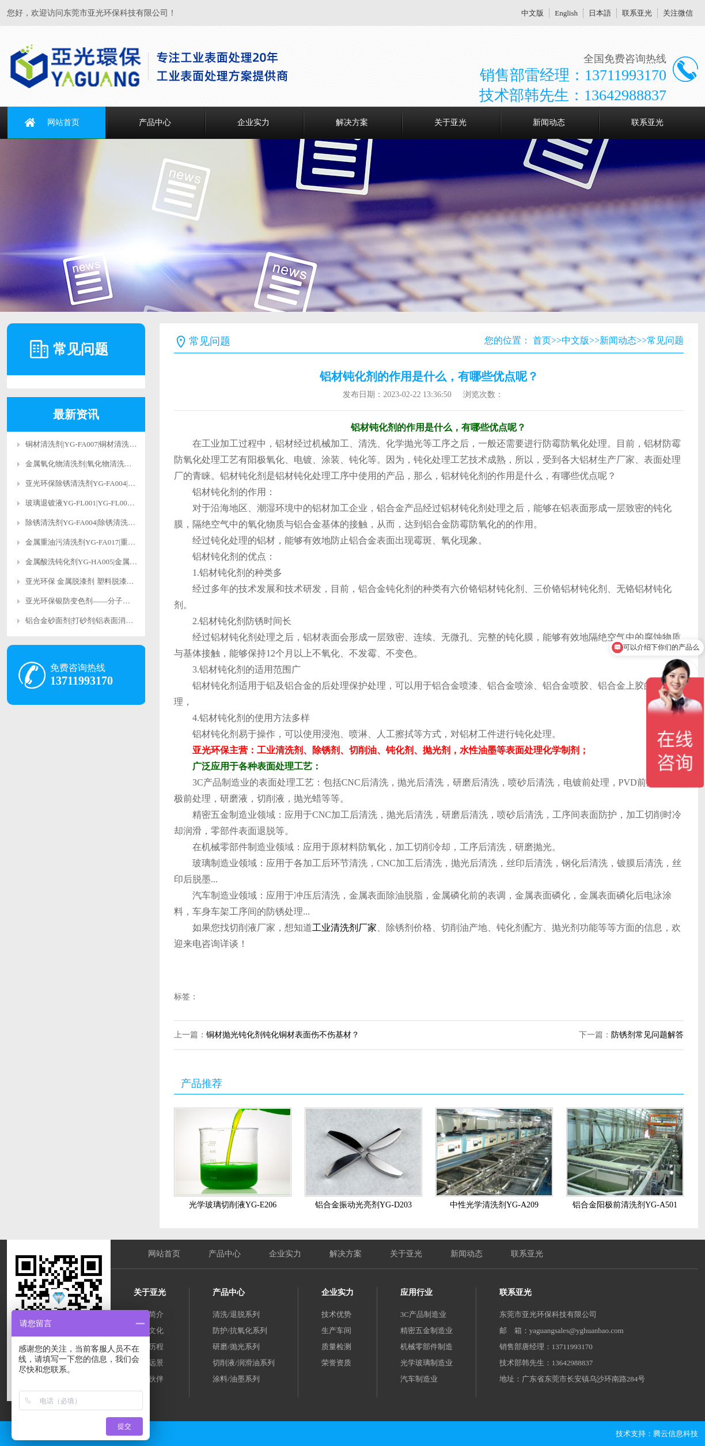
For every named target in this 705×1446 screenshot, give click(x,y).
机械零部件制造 (426, 1346)
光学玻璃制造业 (426, 1362)
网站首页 (63, 122)
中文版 (532, 13)
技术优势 (336, 1314)
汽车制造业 (419, 1379)
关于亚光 (450, 122)
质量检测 (336, 1346)
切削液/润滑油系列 (244, 1362)
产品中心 (155, 122)
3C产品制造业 (423, 1314)
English (566, 13)
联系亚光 (637, 13)
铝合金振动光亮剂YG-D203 (363, 1204)
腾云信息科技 (675, 1433)
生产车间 (336, 1330)
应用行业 (416, 1292)
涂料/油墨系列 (236, 1379)
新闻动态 (549, 122)
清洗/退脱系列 (236, 1314)
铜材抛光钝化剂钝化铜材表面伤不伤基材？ (282, 1034)
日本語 (600, 13)
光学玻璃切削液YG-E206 (232, 1204)
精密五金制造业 (426, 1330)
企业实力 (253, 122)
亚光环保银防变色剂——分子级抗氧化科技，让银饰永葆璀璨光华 (133, 600)
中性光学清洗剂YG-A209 (494, 1204)
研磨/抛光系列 (236, 1346)
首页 (542, 340)
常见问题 (665, 340)
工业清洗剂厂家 (344, 927)
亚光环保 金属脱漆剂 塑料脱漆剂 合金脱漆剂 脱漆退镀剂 (119, 581)
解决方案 (352, 122)
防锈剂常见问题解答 (647, 1034)
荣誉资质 (336, 1362)
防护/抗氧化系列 (240, 1330)
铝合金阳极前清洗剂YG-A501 (625, 1204)
